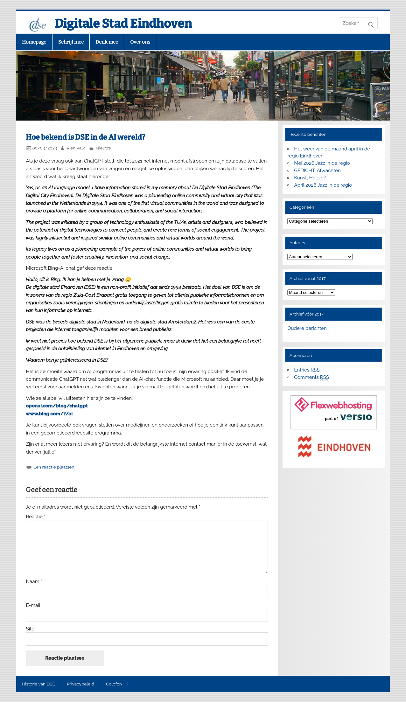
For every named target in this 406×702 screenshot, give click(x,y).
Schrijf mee (71, 42)
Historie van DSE (38, 684)
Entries (306, 370)
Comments (311, 377)
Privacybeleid (80, 684)
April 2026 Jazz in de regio (323, 185)
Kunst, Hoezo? (310, 178)
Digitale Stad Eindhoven (123, 23)
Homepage (34, 42)
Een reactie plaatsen (53, 466)
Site (30, 629)
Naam (34, 581)
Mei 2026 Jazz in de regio (322, 163)
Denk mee (106, 42)
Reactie (35, 516)
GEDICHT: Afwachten (317, 170)
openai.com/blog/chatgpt (57, 406)
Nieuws (103, 147)
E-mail (34, 605)
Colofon (114, 684)
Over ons (140, 42)
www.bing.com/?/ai (49, 414)
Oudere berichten (306, 328)
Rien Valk (75, 147)
